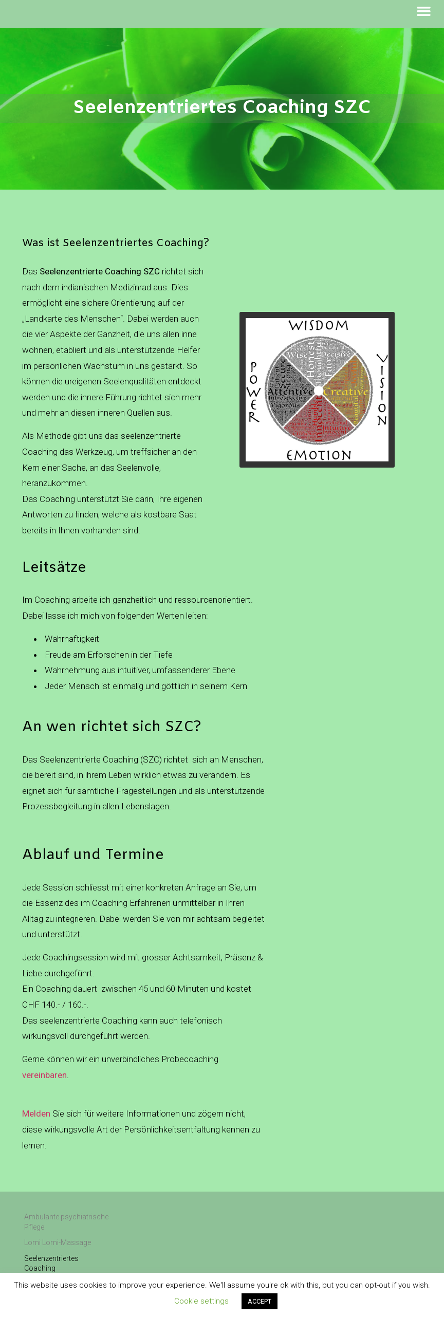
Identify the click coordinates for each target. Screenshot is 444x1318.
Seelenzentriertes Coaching (51, 1263)
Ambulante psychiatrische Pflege (66, 1222)
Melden (36, 1113)
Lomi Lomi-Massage (57, 1242)
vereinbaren (44, 1075)
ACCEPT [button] (259, 1301)
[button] (424, 11)
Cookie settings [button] (201, 1301)
